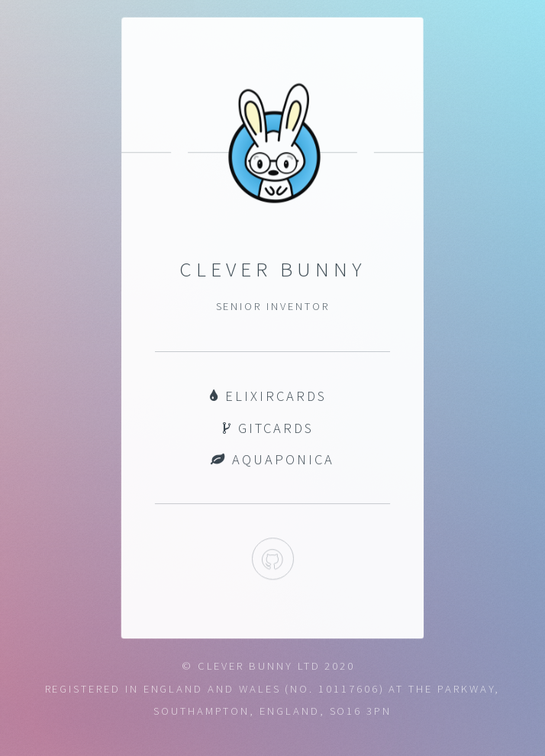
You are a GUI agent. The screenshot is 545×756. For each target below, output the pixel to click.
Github (272, 559)
